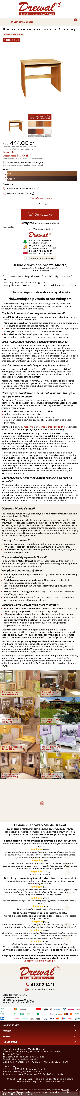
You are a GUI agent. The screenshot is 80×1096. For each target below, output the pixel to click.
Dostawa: (22, 184)
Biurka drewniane (13, 34)
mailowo (28, 426)
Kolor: (20, 169)
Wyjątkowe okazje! (22, 22)
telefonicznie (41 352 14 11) (51, 426)
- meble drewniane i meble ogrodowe (40, 782)
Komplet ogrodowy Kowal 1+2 (40, 788)
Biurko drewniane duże (40, 808)
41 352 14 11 (41, 998)
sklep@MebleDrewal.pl (41, 1003)
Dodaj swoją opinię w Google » (40, 961)
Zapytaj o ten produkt (54, 258)
